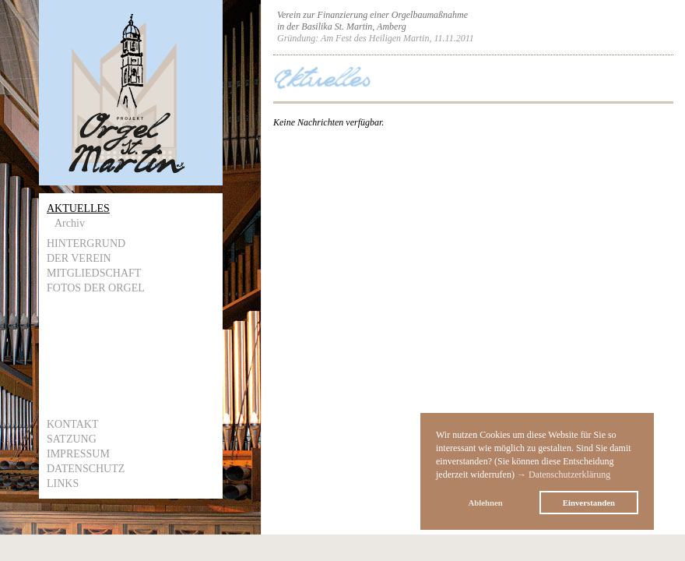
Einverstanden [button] (589, 502)
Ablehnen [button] (485, 502)
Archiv (69, 223)
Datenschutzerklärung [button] (569, 474)
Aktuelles (78, 208)
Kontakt (73, 424)
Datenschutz (86, 469)
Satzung (72, 439)
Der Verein (79, 258)
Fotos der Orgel (96, 288)
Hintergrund (86, 243)
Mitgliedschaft (94, 273)
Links (63, 483)
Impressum (78, 454)
